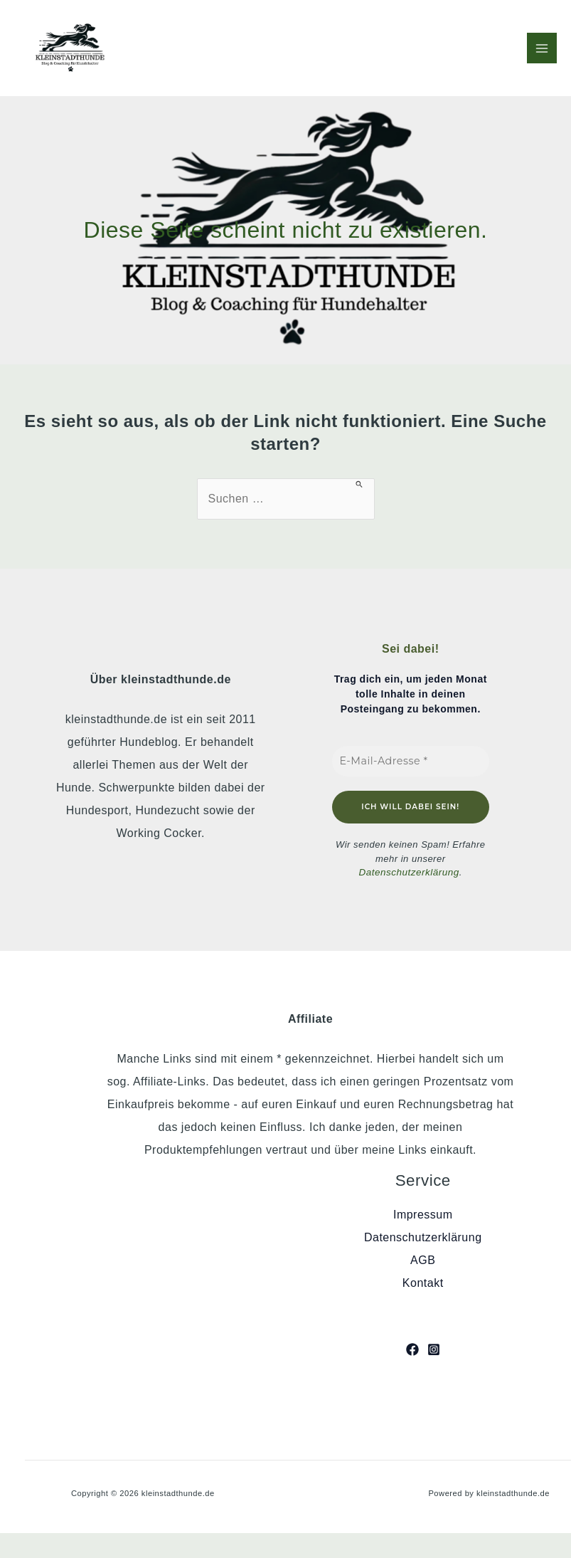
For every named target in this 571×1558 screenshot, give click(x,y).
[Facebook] (412, 1348)
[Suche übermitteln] (359, 484)
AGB (422, 1260)
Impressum (423, 1215)
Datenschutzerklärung (409, 872)
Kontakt (423, 1283)
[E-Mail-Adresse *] (411, 761)
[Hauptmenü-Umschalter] (542, 48)
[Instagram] (433, 1348)
